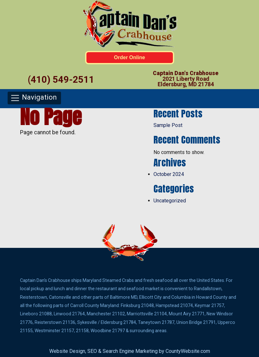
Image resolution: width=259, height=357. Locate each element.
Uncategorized (169, 201)
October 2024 (168, 174)
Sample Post (167, 125)
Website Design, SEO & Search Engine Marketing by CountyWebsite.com (129, 351)
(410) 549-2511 (61, 79)
